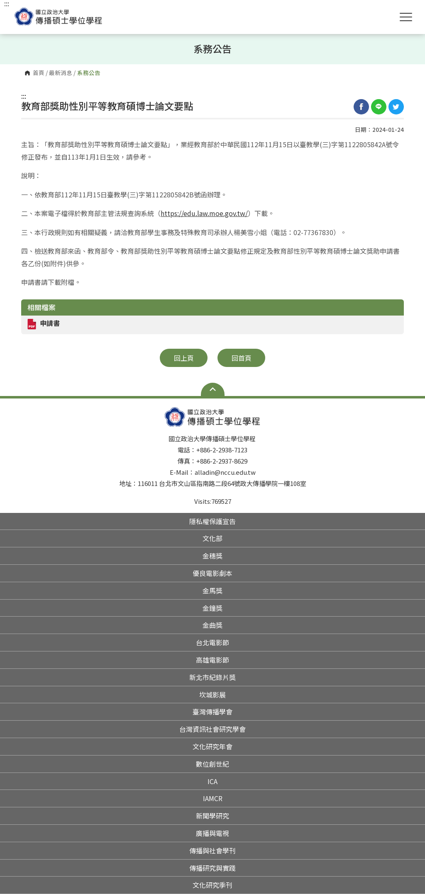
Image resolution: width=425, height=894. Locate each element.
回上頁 (184, 358)
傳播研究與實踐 (212, 868)
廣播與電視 (212, 833)
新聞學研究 (212, 816)
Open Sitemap (213, 389)
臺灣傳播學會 (212, 712)
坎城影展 (212, 695)
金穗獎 (212, 556)
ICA (212, 781)
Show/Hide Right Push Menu (406, 17)
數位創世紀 (212, 764)
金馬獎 (212, 590)
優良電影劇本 (212, 573)
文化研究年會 (212, 746)
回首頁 (242, 358)
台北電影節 (212, 642)
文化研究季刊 (212, 885)
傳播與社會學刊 (212, 850)
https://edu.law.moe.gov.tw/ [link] (204, 213)
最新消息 (60, 73)
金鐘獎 (212, 608)
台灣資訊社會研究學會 (212, 729)
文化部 (212, 538)
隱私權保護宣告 (212, 521)
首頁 (38, 73)
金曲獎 (212, 625)
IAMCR (212, 798)
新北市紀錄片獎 (212, 677)
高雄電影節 (212, 660)
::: (23, 95)
